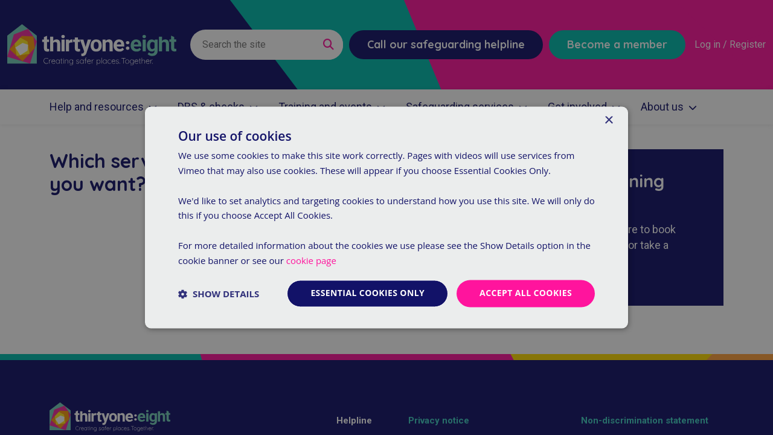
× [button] (608, 120)
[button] (218, 293)
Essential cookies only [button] (367, 293)
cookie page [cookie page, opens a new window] (311, 260)
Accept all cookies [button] (526, 293)
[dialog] (386, 217)
